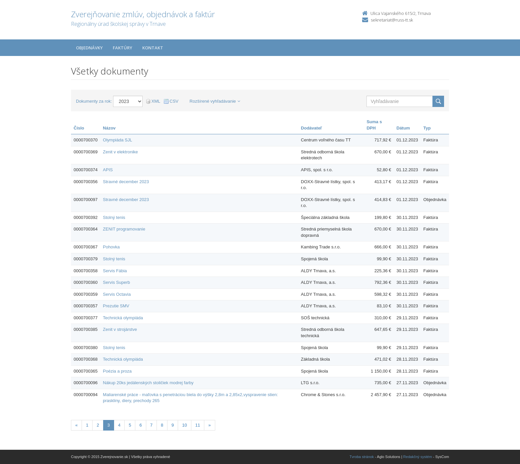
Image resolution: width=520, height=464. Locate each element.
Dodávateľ (311, 128)
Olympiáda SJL (117, 139)
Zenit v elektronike (120, 151)
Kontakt (152, 48)
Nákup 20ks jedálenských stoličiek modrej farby (148, 382)
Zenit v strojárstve (120, 329)
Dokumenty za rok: (94, 101)
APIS (108, 169)
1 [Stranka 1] (87, 425)
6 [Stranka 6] (140, 425)
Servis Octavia (117, 294)
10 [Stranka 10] (184, 425)
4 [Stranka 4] (119, 425)
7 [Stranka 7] (151, 425)
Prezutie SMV (116, 305)
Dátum (403, 128)
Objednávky (89, 48)
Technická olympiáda (123, 317)
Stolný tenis (114, 217)
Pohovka (111, 246)
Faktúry (122, 48)
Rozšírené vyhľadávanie (215, 101)
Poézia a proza (117, 371)
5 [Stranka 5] (130, 425)
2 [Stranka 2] (98, 425)
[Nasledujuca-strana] (209, 425)
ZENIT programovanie (124, 229)
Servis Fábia (115, 270)
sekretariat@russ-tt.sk (392, 20)
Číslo (79, 128)
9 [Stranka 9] (172, 425)
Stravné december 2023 (126, 181)
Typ (427, 128)
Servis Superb (116, 282)
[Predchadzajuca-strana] (76, 425)
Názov (109, 128)
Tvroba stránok (362, 457)
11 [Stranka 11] (197, 425)
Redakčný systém (417, 457)
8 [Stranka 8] (162, 425)
